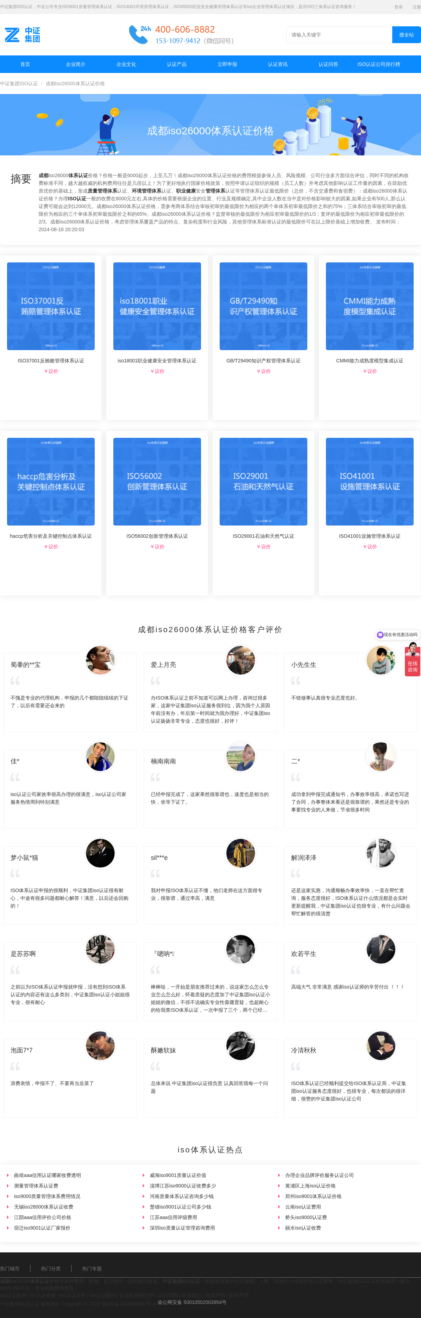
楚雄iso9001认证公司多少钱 (180, 1207)
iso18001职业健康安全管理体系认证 (157, 360)
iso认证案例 (13, 1295)
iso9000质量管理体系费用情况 (47, 1196)
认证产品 (177, 64)
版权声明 (239, 1295)
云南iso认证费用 (303, 1207)
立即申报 (227, 64)
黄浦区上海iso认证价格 (310, 1186)
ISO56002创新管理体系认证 (157, 536)
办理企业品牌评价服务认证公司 (319, 1175)
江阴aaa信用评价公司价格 (42, 1217)
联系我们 (191, 1295)
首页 (25, 64)
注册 (417, 7)
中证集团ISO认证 (19, 83)
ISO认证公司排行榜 (378, 64)
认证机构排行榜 (137, 1295)
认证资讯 (278, 64)
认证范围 (168, 1295)
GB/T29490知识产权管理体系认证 (263, 360)
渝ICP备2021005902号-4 (128, 1304)
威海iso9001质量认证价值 (178, 1175)
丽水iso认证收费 (303, 1228)
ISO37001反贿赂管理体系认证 (51, 360)
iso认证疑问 (103, 1295)
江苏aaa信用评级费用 (173, 1217)
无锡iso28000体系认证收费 (43, 1207)
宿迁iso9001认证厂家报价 (42, 1228)
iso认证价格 (43, 1295)
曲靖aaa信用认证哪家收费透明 (47, 1175)
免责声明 (215, 1295)
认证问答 (328, 64)
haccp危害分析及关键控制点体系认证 (51, 536)
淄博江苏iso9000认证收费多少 (183, 1186)
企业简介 (76, 64)
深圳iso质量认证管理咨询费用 (182, 1228)
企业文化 (126, 64)
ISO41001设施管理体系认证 (369, 536)
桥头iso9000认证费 (306, 1217)
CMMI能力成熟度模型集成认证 (369, 360)
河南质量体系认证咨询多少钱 (182, 1196)
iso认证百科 (73, 1295)
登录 (398, 7)
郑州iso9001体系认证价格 (313, 1196)
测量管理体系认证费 (36, 1186)
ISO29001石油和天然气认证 (263, 536)
